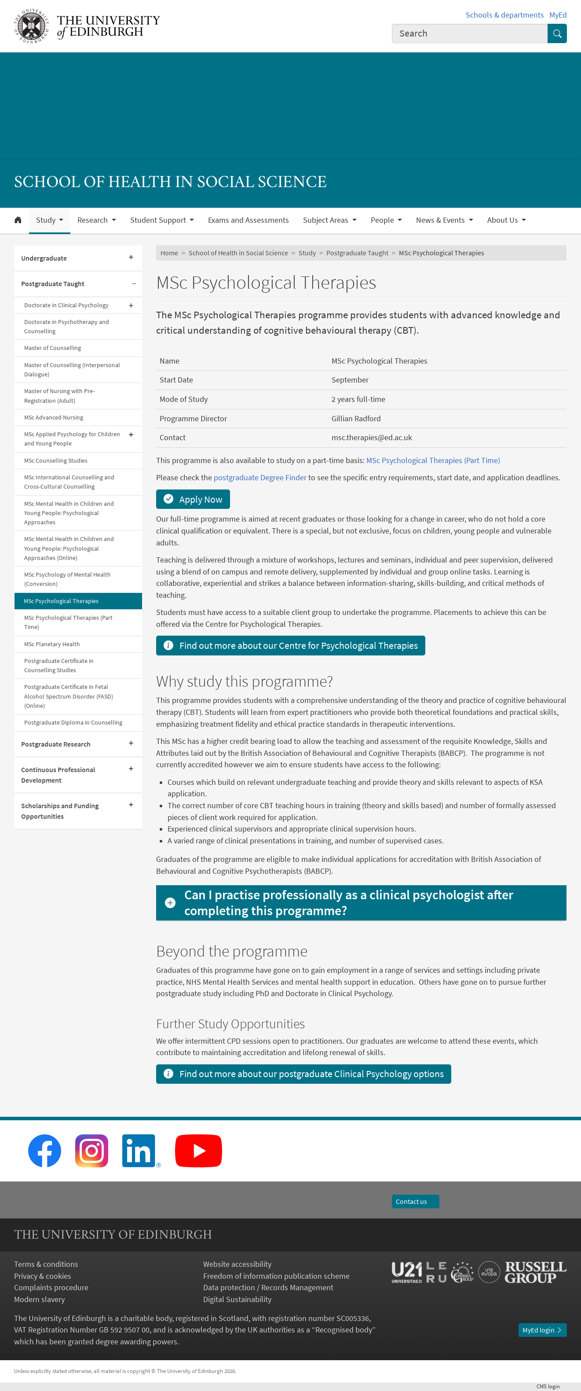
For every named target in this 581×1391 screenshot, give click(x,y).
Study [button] (46, 220)
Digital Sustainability (237, 1299)
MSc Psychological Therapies (61, 601)
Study (307, 253)
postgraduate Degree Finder (260, 477)
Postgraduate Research (56, 744)
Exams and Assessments (248, 220)
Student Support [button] (159, 220)
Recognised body (343, 1330)
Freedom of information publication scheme (276, 1276)
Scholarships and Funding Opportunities (60, 811)
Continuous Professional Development (58, 774)
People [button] (383, 220)
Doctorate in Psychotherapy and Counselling (66, 326)
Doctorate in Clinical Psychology (66, 305)
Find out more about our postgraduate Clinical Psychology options (304, 1073)
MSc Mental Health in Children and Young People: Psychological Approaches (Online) (69, 548)
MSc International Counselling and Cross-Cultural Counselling (69, 481)
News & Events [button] (441, 220)
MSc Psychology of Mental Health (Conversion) (67, 579)
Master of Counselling (52, 348)
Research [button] (93, 220)
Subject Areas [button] (326, 220)
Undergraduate (44, 258)
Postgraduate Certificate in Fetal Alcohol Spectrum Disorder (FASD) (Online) (68, 696)
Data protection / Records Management (268, 1287)
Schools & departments (505, 15)
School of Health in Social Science (238, 253)
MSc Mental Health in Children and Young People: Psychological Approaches (69, 513)
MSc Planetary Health (52, 644)
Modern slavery (39, 1299)
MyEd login (543, 1330)
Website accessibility (237, 1264)
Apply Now (193, 499)
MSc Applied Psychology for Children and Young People (72, 438)
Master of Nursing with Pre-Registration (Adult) (59, 395)
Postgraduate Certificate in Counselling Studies (59, 665)
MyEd (558, 15)
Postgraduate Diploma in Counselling (73, 722)
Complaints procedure (51, 1287)
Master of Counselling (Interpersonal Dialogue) (72, 369)
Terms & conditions (46, 1264)
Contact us (415, 1201)
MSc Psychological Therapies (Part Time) (68, 622)
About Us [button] (503, 220)
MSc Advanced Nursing (53, 417)
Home (169, 253)
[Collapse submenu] (134, 284)
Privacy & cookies (42, 1276)
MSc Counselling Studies (56, 460)
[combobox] (470, 34)
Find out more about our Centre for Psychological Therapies (291, 645)
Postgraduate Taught (52, 284)
